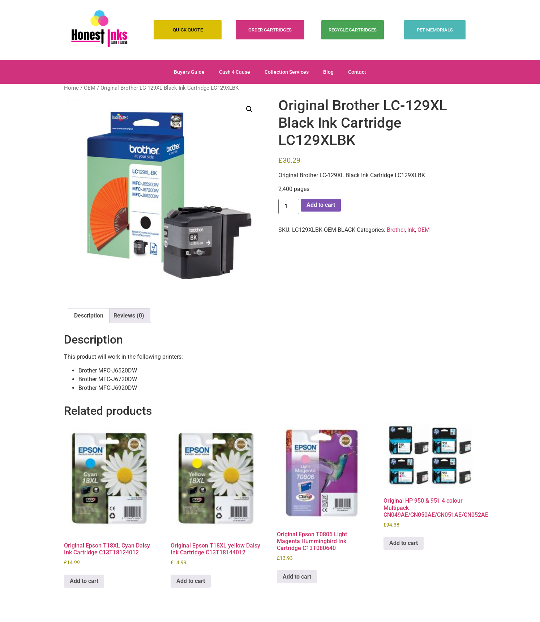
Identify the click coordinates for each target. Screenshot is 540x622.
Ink (411, 229)
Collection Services (287, 72)
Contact (357, 72)
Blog (328, 72)
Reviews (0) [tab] (128, 315)
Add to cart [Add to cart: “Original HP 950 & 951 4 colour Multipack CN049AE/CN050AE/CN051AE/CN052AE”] (403, 543)
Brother (396, 229)
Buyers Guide (189, 72)
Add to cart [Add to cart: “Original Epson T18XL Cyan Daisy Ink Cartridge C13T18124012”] (84, 581)
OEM (89, 88)
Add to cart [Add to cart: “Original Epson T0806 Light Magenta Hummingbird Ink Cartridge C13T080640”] (297, 576)
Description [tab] (88, 315)
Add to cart (321, 204)
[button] (249, 109)
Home (71, 88)
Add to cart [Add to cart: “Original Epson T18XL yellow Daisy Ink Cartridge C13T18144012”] (190, 581)
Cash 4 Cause (234, 72)
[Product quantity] (288, 206)
